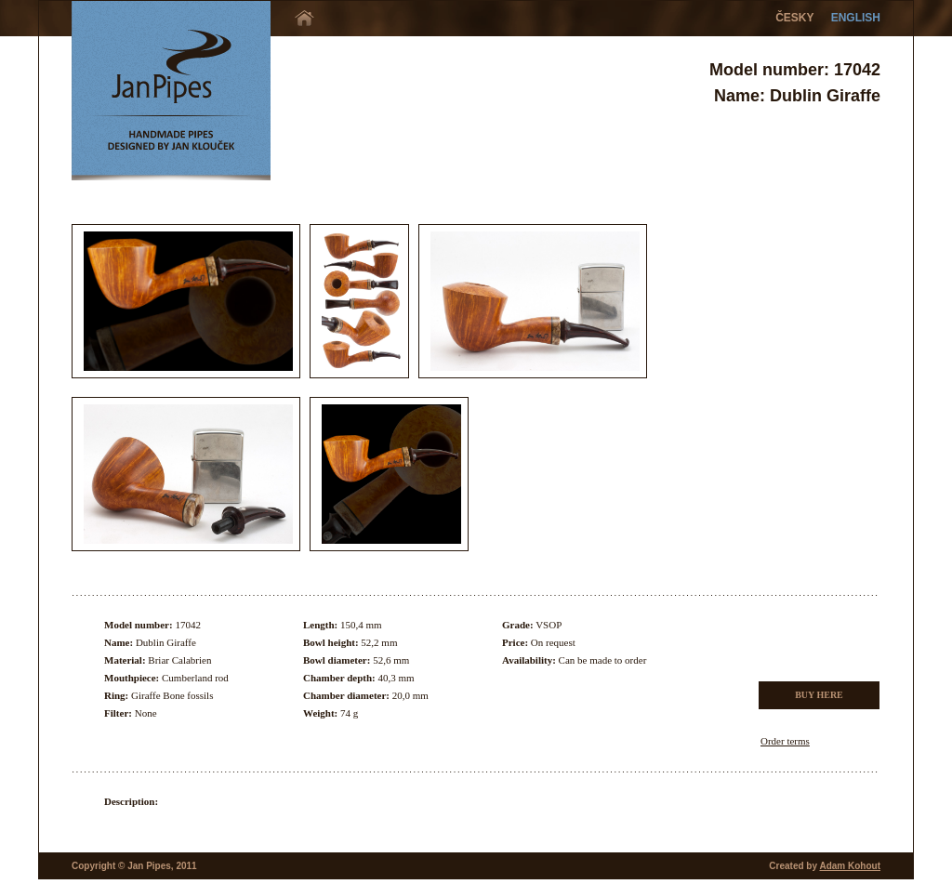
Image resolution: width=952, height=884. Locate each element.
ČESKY (794, 17)
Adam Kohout (849, 866)
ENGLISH (855, 17)
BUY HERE (819, 695)
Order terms (785, 740)
